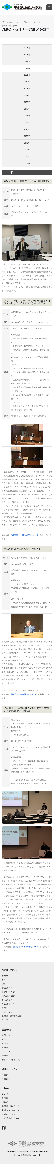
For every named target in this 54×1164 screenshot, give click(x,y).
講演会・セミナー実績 (32, 22)
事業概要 (5, 976)
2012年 (27, 143)
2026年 (27, 47)
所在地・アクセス (9, 992)
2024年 (27, 61)
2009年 (27, 163)
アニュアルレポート (9, 1004)
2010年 (27, 156)
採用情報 (5, 1098)
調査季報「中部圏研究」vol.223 (24, 694)
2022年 (27, 75)
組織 (3, 984)
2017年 (27, 109)
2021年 (27, 81)
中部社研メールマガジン (11, 1110)
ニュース (5, 1094)
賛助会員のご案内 (9, 996)
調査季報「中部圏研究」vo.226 (24, 535)
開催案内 (5, 1075)
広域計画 (5, 1039)
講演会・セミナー (15, 22)
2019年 (27, 95)
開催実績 (5, 1079)
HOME (4, 22)
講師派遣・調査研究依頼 (11, 1016)
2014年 (27, 129)
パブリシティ (7, 1012)
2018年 (27, 102)
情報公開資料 (7, 988)
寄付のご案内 (7, 1000)
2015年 (27, 122)
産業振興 (5, 1047)
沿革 (3, 980)
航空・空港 (6, 1051)
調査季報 (5, 1055)
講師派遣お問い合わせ (10, 1106)
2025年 (27, 54)
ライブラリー (7, 1020)
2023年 (27, 68)
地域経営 (5, 1043)
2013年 (27, 136)
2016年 (27, 115)
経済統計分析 (7, 1035)
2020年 (27, 88)
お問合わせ (6, 1102)
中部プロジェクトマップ (11, 1059)
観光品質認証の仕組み (10, 1118)
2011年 (27, 149)
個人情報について (9, 1114)
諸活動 (5, 1008)
